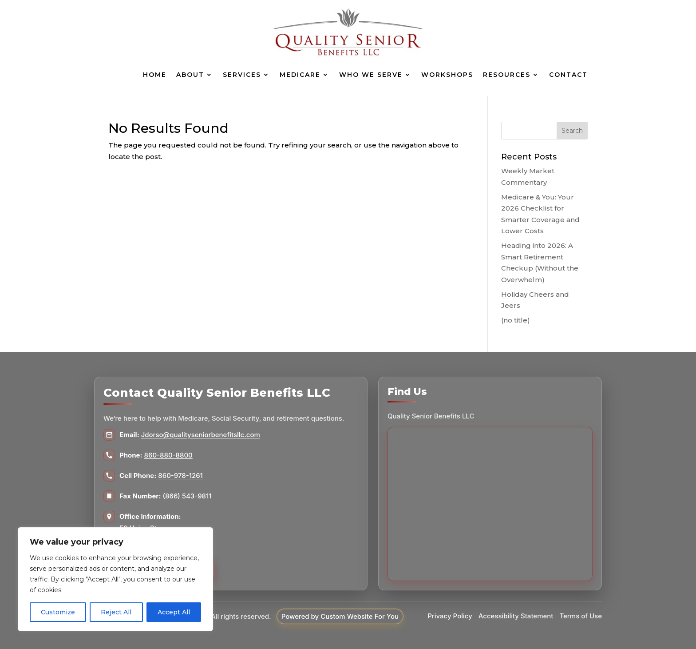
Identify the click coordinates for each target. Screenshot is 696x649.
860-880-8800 (168, 455)
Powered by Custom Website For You (340, 616)
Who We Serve (371, 75)
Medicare (300, 75)
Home (154, 75)
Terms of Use (580, 616)
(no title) (515, 320)
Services (242, 75)
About (190, 75)
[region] (115, 579)
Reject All (116, 612)
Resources (506, 75)
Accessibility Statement (516, 616)
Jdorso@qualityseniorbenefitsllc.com (200, 434)
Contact (568, 75)
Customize (58, 612)
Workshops (447, 75)
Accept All (174, 612)
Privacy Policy (449, 616)
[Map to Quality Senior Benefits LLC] (490, 504)
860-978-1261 (180, 475)
